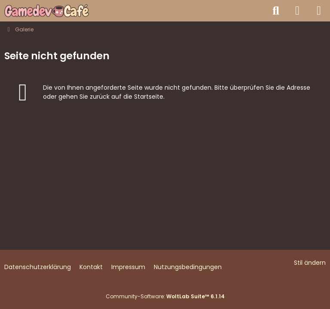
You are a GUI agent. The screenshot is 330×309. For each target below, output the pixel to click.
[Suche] (275, 10)
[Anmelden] (297, 10)
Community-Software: (165, 296)
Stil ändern (310, 262)
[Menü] (318, 10)
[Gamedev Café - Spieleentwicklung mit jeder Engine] (47, 10)
